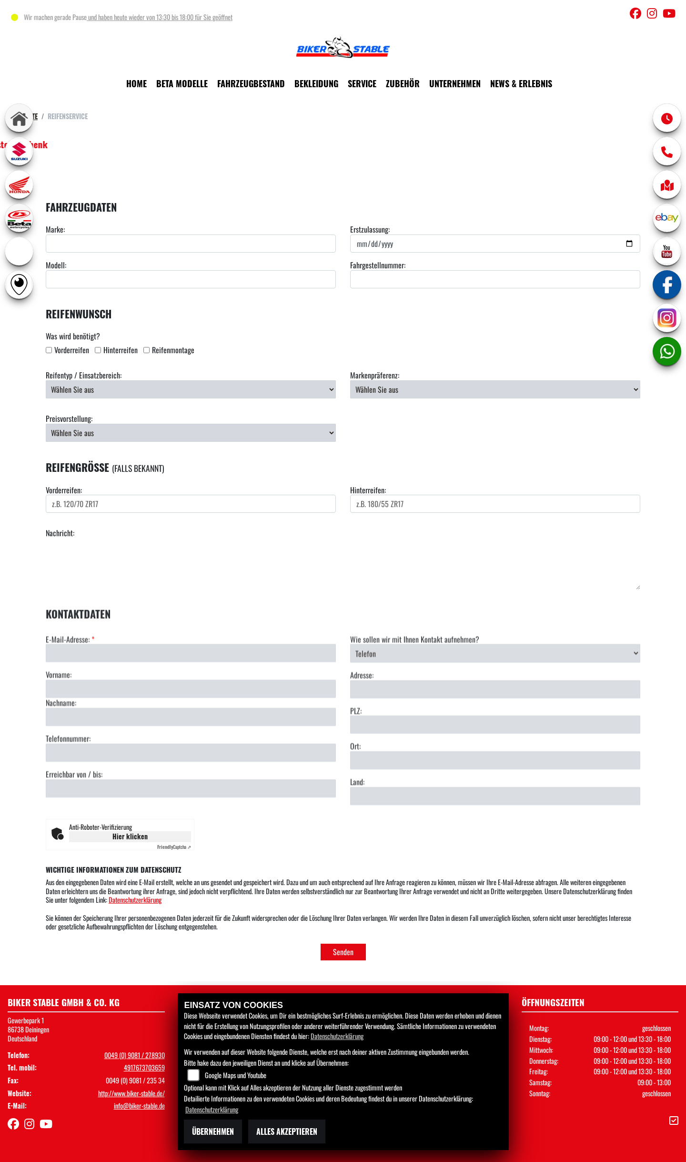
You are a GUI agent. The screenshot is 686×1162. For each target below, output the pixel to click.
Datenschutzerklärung (135, 900)
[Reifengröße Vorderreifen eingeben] (191, 504)
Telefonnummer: (68, 774)
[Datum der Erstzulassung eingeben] (495, 243)
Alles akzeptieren (286, 1131)
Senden (343, 952)
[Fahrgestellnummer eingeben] (495, 279)
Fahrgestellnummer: (377, 265)
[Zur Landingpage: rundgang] (19, 284)
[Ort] (495, 795)
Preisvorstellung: (69, 419)
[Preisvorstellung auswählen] (191, 433)
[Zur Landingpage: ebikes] (19, 251)
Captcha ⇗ (174, 846)
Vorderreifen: (64, 490)
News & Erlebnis (521, 83)
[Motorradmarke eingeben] (191, 243)
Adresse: (361, 710)
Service (362, 83)
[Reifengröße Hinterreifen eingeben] (495, 504)
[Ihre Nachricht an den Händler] (343, 564)
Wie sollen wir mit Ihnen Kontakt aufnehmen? (414, 674)
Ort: (355, 781)
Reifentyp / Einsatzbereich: (83, 375)
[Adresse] (495, 724)
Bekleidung (316, 83)
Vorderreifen (71, 350)
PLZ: (356, 746)
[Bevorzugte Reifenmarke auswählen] (495, 389)
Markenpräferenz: (374, 375)
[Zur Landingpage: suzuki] (19, 151)
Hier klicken (130, 836)
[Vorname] (191, 724)
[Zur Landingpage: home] (19, 117)
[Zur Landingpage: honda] (19, 184)
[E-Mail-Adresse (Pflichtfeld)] (191, 688)
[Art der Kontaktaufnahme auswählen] (495, 688)
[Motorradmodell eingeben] (191, 279)
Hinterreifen (120, 350)
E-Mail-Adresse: (70, 674)
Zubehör (403, 83)
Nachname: (61, 738)
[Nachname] (191, 752)
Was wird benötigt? (73, 336)
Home (136, 83)
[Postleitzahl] (495, 760)
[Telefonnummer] (191, 788)
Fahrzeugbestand (251, 83)
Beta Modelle (182, 83)
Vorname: (58, 710)
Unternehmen (455, 83)
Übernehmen (213, 1131)
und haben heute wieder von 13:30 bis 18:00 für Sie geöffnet (159, 17)
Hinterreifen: (368, 490)
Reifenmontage (173, 350)
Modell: (56, 265)
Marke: (55, 229)
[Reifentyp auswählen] (191, 389)
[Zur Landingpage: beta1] (19, 218)
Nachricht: (60, 533)
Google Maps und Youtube (235, 1075)
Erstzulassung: (370, 229)
